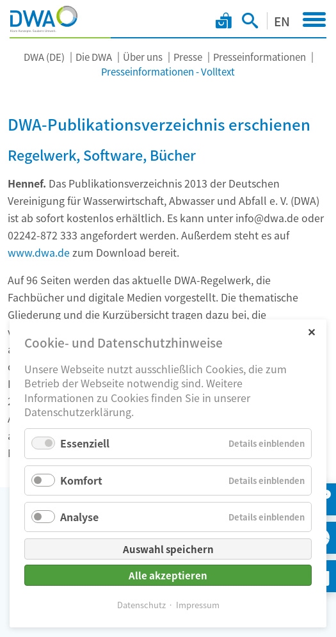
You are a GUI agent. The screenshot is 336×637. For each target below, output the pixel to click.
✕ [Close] (311, 331)
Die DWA (94, 56)
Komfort (81, 480)
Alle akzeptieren (168, 575)
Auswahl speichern (168, 549)
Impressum (198, 605)
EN (282, 20)
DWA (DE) (44, 56)
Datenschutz (141, 605)
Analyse (79, 516)
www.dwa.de (39, 252)
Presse (187, 56)
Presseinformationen (259, 56)
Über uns (143, 56)
